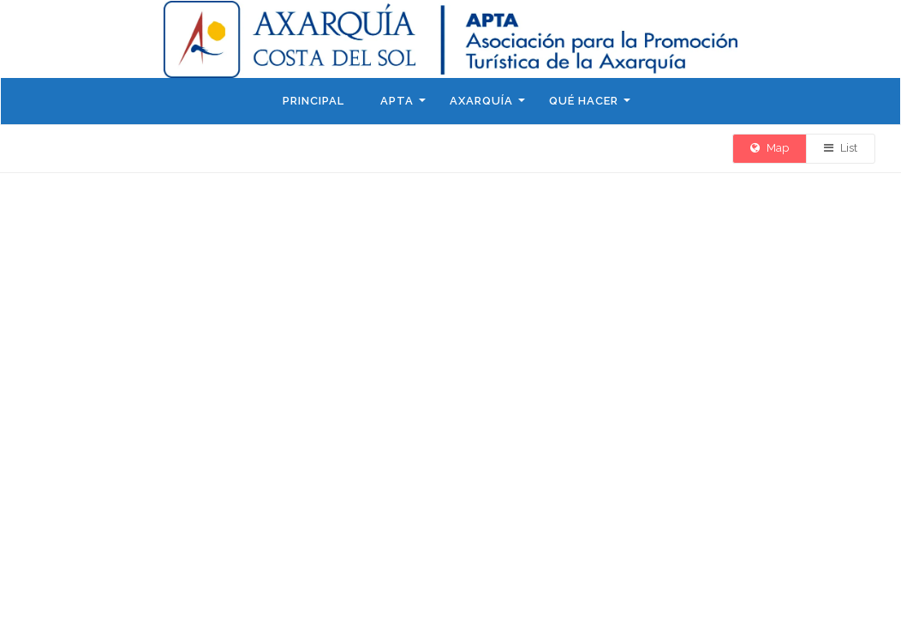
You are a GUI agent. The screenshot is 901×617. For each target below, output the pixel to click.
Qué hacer (583, 100)
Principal (313, 100)
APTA (397, 100)
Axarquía (481, 100)
